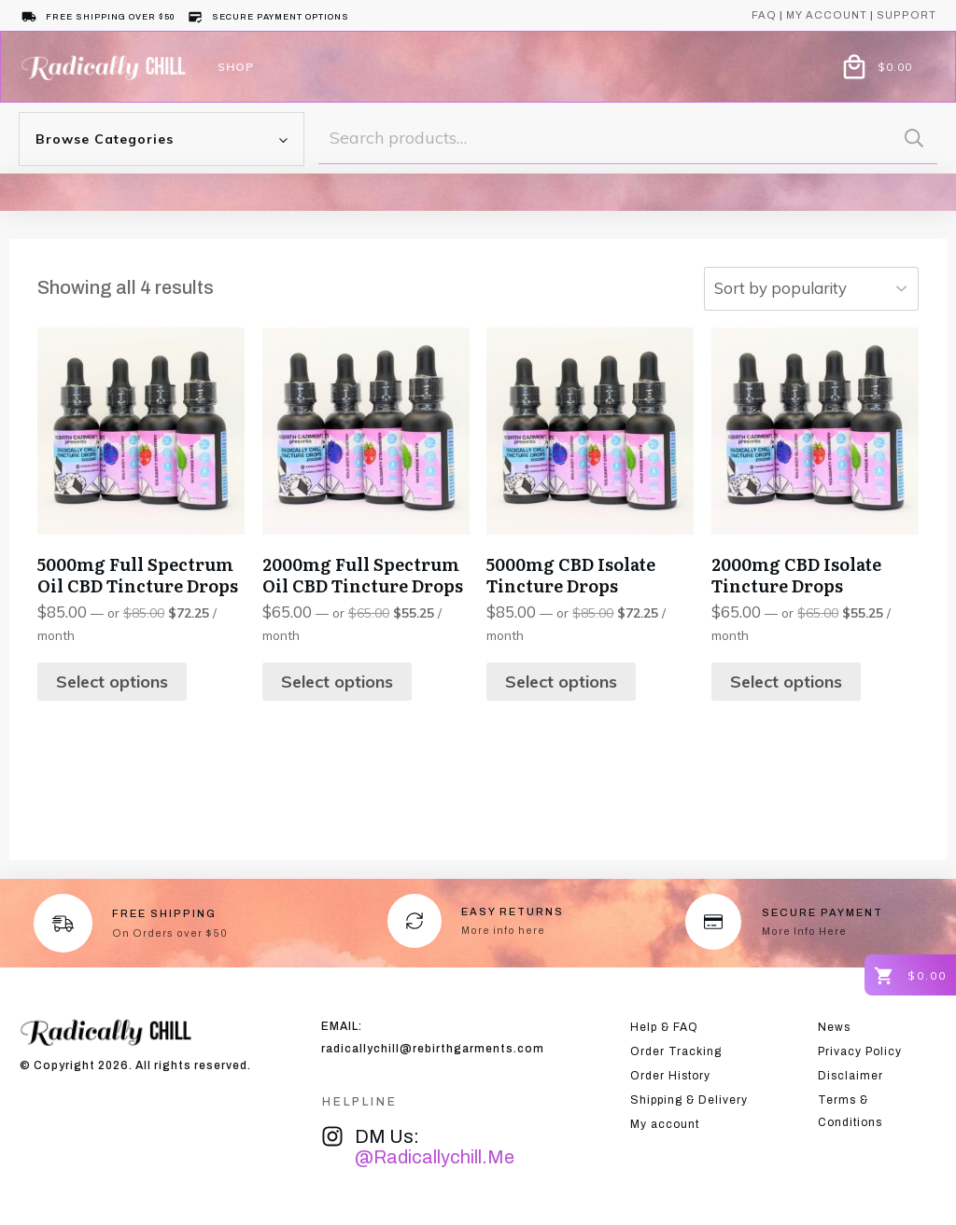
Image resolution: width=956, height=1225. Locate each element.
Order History (670, 1075)
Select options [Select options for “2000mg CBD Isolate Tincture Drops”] (786, 681)
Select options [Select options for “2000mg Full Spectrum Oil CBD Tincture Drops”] (337, 681)
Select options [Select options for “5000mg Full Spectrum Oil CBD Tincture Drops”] (112, 681)
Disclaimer (850, 1075)
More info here (503, 930)
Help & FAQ (664, 1027)
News (834, 1027)
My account (826, 15)
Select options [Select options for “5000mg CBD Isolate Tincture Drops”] (561, 681)
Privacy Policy (860, 1051)
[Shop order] (804, 289)
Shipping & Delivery (689, 1100)
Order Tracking (676, 1051)
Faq (764, 15)
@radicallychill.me (434, 1157)
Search (914, 138)
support (906, 15)
